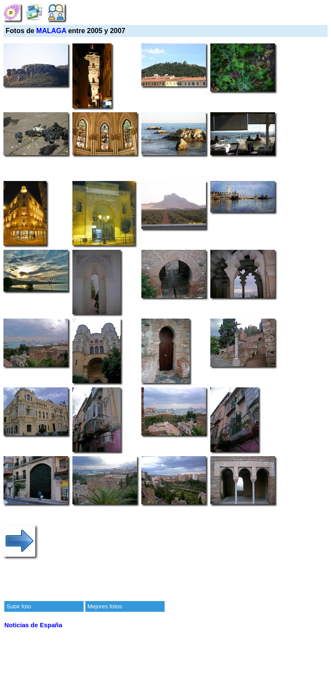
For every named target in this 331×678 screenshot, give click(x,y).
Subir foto (18, 606)
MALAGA (51, 30)
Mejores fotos (104, 606)
